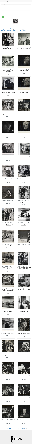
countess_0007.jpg (26, 200)
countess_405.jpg (26, 244)
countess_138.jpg (10, 222)
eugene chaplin (25, 30)
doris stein (7, 28)
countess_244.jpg (10, 397)
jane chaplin (20, 29)
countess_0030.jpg (26, 419)
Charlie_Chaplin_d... (10, 47)
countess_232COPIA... (11, 419)
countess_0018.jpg (26, 178)
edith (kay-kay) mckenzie (4, 29)
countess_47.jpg (11, 156)
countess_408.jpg (10, 200)
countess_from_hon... (11, 69)
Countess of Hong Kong (8, 4)
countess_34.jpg (11, 288)
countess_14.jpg (26, 156)
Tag (2, 9)
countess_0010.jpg (26, 222)
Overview (3, 4)
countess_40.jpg (26, 288)
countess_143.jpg (26, 69)
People (3, 6)
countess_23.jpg (26, 266)
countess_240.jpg (26, 397)
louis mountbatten (14, 30)
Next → (25, 428)
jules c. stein (2, 28)
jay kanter (24, 29)
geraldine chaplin (3, 30)
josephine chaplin (11, 29)
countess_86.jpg (11, 178)
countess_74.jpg (11, 266)
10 (22, 428)
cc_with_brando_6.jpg (26, 47)
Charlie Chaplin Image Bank (5, 1)
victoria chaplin (9, 30)
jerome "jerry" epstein (16, 28)
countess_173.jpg (10, 244)
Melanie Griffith (22, 28)
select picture (8, 116)
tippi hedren (16, 29)
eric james (10, 28)
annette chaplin (20, 30)
